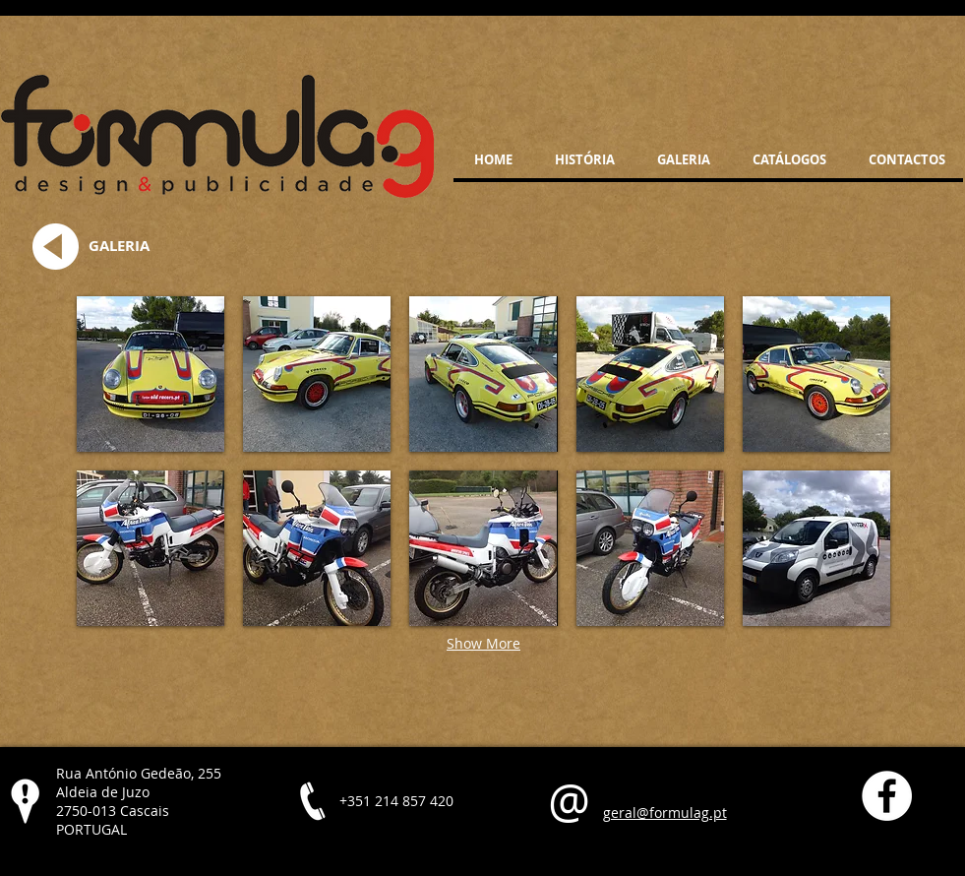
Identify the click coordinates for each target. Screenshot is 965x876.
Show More (483, 643)
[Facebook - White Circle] (887, 796)
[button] (150, 374)
